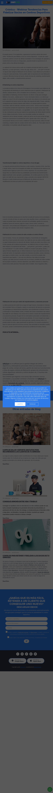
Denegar (32, 404)
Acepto (20, 404)
